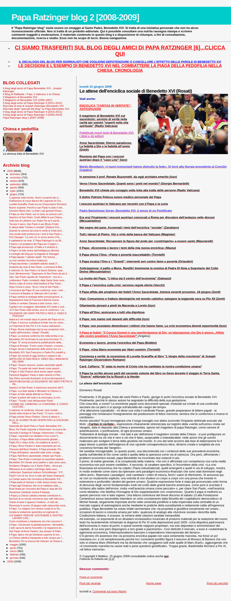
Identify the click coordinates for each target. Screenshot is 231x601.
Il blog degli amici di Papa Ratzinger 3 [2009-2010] (32, 114)
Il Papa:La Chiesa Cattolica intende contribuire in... (36, 495)
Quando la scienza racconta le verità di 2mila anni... (36, 230)
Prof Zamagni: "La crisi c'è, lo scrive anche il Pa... (35, 237)
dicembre (15, 174)
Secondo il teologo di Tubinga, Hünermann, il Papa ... (37, 432)
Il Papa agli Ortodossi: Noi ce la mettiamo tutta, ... (35, 485)
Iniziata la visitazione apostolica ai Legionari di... (34, 512)
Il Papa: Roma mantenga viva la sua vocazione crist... (37, 329)
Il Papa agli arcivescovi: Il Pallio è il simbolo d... (34, 247)
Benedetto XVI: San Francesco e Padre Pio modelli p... (38, 352)
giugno (14, 194)
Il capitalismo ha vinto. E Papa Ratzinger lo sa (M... (36, 240)
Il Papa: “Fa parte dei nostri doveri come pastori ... (35, 368)
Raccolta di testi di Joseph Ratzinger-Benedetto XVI (33, 105)
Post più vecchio (217, 583)
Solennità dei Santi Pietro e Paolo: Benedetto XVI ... (36, 426)
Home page (153, 583)
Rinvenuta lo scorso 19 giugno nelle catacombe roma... (38, 505)
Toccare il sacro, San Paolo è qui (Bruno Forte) (34, 224)
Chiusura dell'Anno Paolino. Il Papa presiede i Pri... (36, 449)
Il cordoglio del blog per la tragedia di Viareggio (34, 254)
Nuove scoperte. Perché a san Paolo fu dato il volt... (36, 207)
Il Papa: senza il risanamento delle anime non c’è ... (36, 349)
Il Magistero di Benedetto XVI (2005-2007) (27, 99)
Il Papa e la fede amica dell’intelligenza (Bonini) (34, 250)
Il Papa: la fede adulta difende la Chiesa (30, 394)
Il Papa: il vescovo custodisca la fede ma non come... (37, 322)
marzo (14, 551)
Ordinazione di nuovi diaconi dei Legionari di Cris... (36, 200)
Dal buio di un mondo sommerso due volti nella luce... (37, 498)
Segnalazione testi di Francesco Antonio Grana (34, 300)
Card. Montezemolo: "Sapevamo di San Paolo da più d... (39, 273)
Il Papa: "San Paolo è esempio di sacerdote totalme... (37, 459)
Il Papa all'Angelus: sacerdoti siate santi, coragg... (35, 452)
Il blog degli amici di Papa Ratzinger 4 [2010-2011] (32, 111)
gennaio (15, 558)
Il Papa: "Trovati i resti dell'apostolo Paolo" (31, 400)
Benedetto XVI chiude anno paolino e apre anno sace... (38, 462)
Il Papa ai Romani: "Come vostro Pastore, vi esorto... (37, 345)
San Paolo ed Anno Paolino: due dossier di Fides (35, 531)
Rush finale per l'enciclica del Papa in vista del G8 (35, 488)
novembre (16, 177)
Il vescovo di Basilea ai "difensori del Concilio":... (34, 293)
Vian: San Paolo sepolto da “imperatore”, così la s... (36, 277)
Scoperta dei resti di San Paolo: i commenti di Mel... (36, 267)
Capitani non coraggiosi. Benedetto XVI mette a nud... (37, 306)
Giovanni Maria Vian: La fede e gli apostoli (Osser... (36, 210)
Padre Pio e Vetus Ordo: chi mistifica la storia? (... (35, 442)
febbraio (15, 554)
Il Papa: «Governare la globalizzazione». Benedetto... (37, 524)
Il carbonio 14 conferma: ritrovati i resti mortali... (34, 410)
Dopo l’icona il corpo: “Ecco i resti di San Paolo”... (35, 286)
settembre (16, 184)
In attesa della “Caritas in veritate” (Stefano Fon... (35, 227)
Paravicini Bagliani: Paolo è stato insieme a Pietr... (35, 375)
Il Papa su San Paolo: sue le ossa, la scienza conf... (36, 214)
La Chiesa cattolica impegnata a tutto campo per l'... (36, 537)
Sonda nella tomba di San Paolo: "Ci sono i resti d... (36, 413)
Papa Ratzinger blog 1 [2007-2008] (23, 117)
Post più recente (90, 583)
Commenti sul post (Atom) (109, 591)
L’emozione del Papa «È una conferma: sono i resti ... (37, 290)
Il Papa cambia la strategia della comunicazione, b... (36, 296)
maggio (14, 544)
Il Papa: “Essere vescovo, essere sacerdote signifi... (36, 365)
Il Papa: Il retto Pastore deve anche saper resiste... (36, 371)
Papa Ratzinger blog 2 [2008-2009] (75, 17)
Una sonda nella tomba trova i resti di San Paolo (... (36, 234)
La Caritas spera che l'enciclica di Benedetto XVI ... (36, 479)
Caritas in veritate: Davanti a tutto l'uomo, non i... (34, 303)
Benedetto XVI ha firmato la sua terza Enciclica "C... (36, 339)
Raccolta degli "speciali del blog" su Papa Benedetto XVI (36, 108)
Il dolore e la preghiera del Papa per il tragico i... (34, 244)
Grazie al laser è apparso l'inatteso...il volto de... (34, 502)
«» (101, 424)
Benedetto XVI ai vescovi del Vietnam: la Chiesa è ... (37, 541)
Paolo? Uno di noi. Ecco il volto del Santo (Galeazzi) (36, 475)
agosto (14, 187)
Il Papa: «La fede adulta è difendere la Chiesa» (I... (36, 391)
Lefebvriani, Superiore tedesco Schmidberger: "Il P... (36, 472)
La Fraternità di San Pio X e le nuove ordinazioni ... (36, 326)
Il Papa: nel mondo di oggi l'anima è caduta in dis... (36, 355)
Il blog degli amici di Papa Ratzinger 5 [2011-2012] (32, 102)
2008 (10, 561)
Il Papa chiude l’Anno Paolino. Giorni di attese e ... (35, 416)
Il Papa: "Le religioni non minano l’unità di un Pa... (35, 508)
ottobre (14, 181)
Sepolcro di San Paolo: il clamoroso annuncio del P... (37, 387)
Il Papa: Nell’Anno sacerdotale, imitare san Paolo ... (36, 455)
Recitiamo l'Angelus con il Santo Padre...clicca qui (35, 465)
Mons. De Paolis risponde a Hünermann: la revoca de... (38, 429)
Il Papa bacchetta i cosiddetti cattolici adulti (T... (34, 263)
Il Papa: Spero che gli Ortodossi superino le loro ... (35, 534)
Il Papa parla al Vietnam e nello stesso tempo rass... (36, 482)
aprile (13, 548)
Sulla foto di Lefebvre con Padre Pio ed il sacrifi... (35, 220)
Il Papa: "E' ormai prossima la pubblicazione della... (36, 342)
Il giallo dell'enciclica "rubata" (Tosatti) (29, 332)
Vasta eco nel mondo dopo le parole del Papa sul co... (37, 319)
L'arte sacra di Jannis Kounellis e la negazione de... (36, 527)
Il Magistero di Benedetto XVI (20, 97)
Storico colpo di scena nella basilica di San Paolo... (36, 283)
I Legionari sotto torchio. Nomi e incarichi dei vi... (34, 197)
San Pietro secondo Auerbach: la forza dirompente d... (37, 378)
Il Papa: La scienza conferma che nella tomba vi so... (37, 335)
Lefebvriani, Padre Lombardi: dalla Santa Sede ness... (37, 280)
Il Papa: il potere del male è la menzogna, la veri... (35, 397)
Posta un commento (90, 577)
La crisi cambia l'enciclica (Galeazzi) (28, 260)
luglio (13, 190)
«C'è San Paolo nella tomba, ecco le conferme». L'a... (37, 310)
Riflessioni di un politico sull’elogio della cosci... (34, 469)
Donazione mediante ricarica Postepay (29, 492)
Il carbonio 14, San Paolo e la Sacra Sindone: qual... (36, 270)
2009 (10, 170)
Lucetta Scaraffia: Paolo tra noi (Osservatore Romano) (38, 204)
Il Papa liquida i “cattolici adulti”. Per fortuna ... (33, 257)
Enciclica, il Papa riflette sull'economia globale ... (34, 439)
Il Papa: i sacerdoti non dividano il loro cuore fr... (34, 436)
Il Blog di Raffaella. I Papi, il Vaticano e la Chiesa (31, 94)
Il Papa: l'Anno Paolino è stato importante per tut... (35, 445)
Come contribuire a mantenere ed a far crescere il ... (36, 521)
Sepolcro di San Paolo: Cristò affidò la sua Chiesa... (36, 217)
